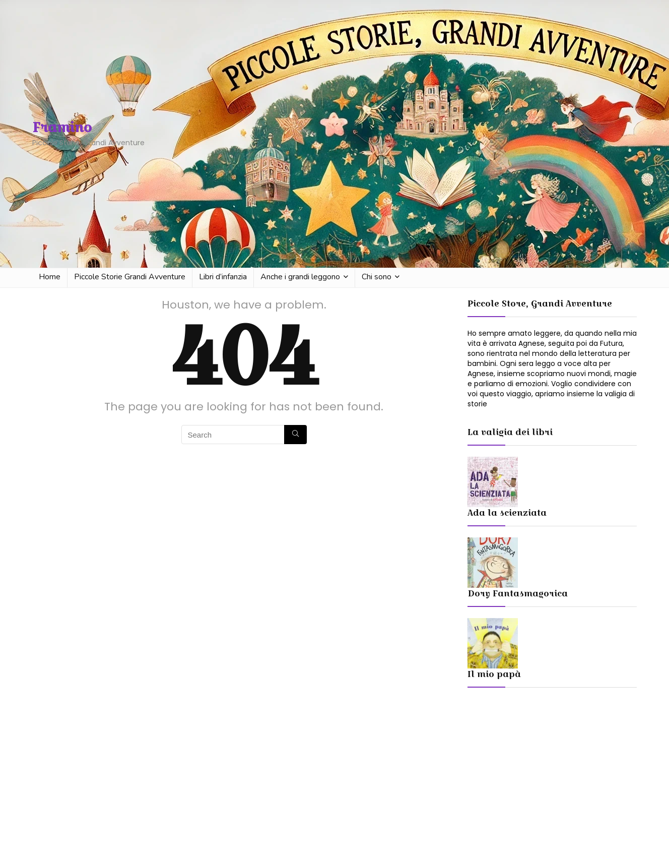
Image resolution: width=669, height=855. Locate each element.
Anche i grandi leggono (300, 276)
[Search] (295, 434)
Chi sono (376, 276)
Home (49, 276)
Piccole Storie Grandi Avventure (129, 276)
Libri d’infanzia (223, 276)
